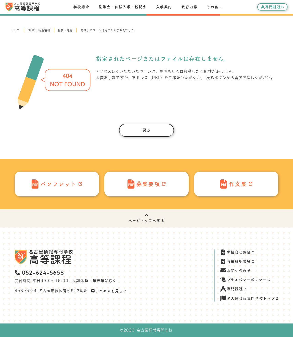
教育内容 (189, 7)
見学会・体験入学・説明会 (122, 7)
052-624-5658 (39, 272)
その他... (214, 7)
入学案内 (164, 7)
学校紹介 (81, 7)
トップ (15, 30)
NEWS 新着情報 (39, 30)
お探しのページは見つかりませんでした (107, 30)
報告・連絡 (65, 30)
